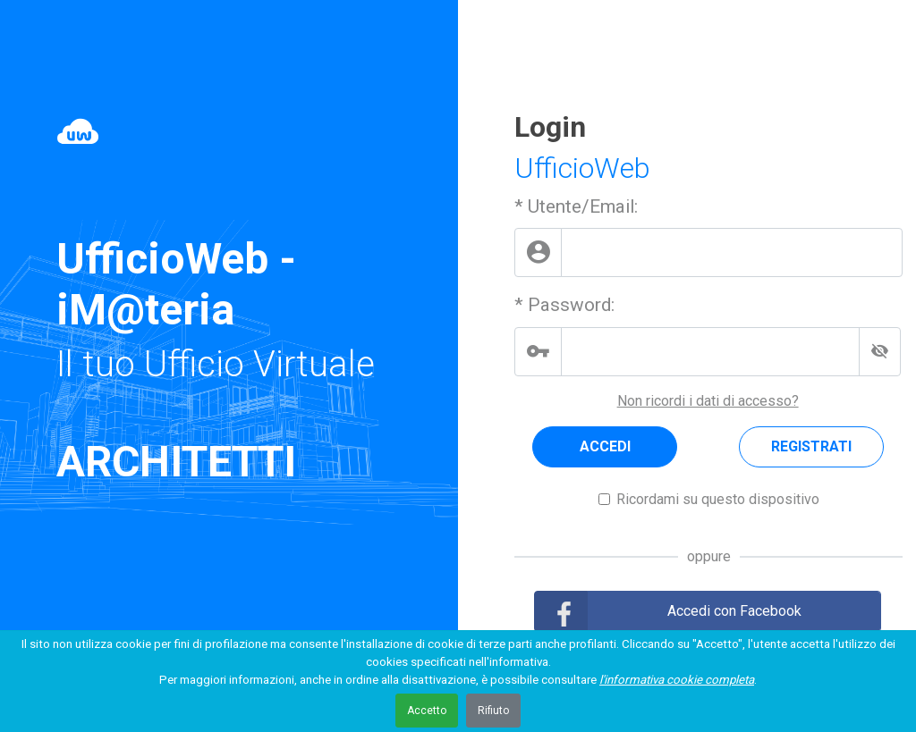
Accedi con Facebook (734, 610)
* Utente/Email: (576, 206)
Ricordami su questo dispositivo (717, 499)
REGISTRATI (811, 446)
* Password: (564, 305)
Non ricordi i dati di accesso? (708, 400)
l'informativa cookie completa (676, 679)
